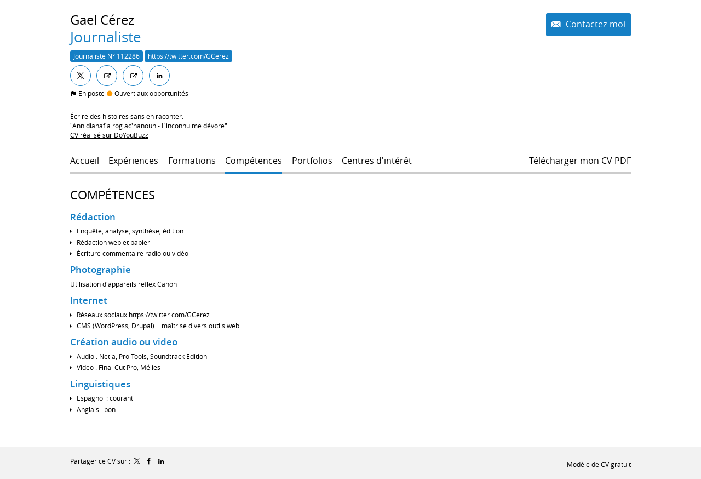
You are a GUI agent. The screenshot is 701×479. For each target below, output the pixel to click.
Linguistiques (100, 384)
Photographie (100, 269)
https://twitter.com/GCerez (169, 314)
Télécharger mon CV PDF (580, 161)
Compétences (112, 195)
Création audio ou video (123, 341)
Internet (88, 300)
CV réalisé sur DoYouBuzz (109, 134)
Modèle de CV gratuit (599, 464)
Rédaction (93, 216)
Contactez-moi (594, 24)
